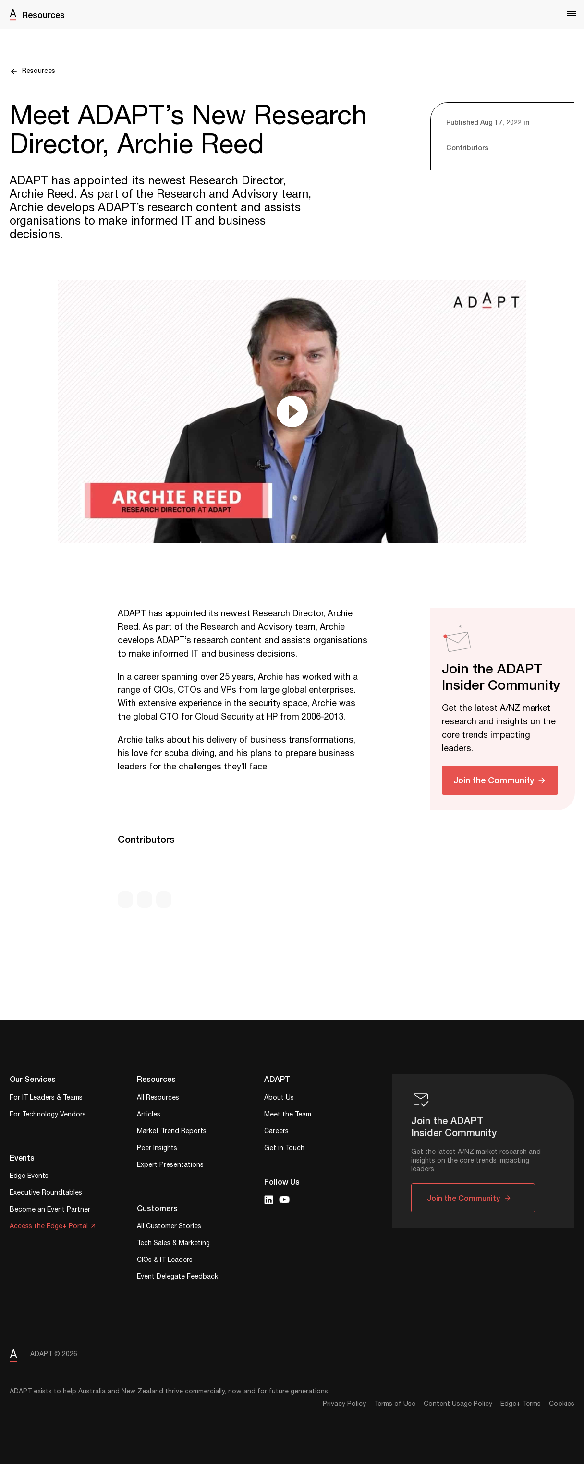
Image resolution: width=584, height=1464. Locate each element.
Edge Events (29, 1176)
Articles (148, 1115)
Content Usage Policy (458, 1404)
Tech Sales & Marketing (173, 1243)
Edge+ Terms (520, 1404)
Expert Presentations (170, 1165)
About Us (279, 1098)
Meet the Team (287, 1115)
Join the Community (493, 780)
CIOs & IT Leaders (165, 1260)
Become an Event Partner (50, 1210)
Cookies (561, 1404)
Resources (43, 15)
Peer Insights (157, 1148)
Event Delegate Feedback (177, 1277)
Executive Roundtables (46, 1193)
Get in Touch (284, 1148)
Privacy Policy (344, 1404)
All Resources (158, 1098)
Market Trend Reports (172, 1132)
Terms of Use (394, 1404)
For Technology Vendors (48, 1115)
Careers (276, 1132)
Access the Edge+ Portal (49, 1227)
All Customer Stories (169, 1227)
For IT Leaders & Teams (46, 1098)
